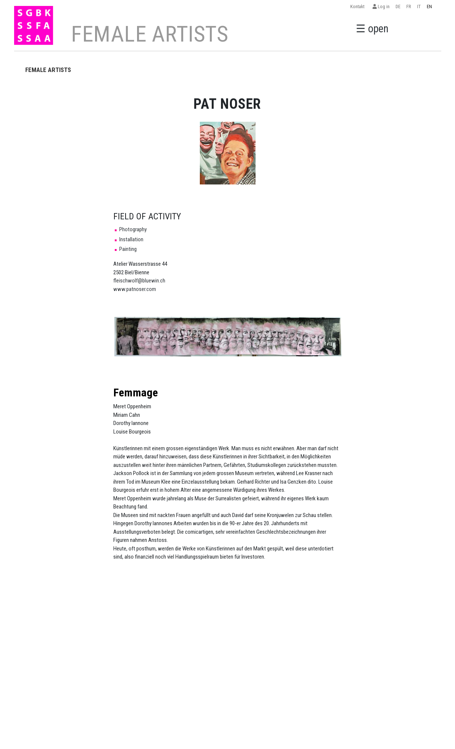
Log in (381, 6)
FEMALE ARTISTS (48, 69)
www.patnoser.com (134, 289)
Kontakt (358, 6)
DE (398, 6)
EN (429, 6)
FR (408, 6)
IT (419, 6)
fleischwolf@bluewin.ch (139, 280)
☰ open (372, 28)
